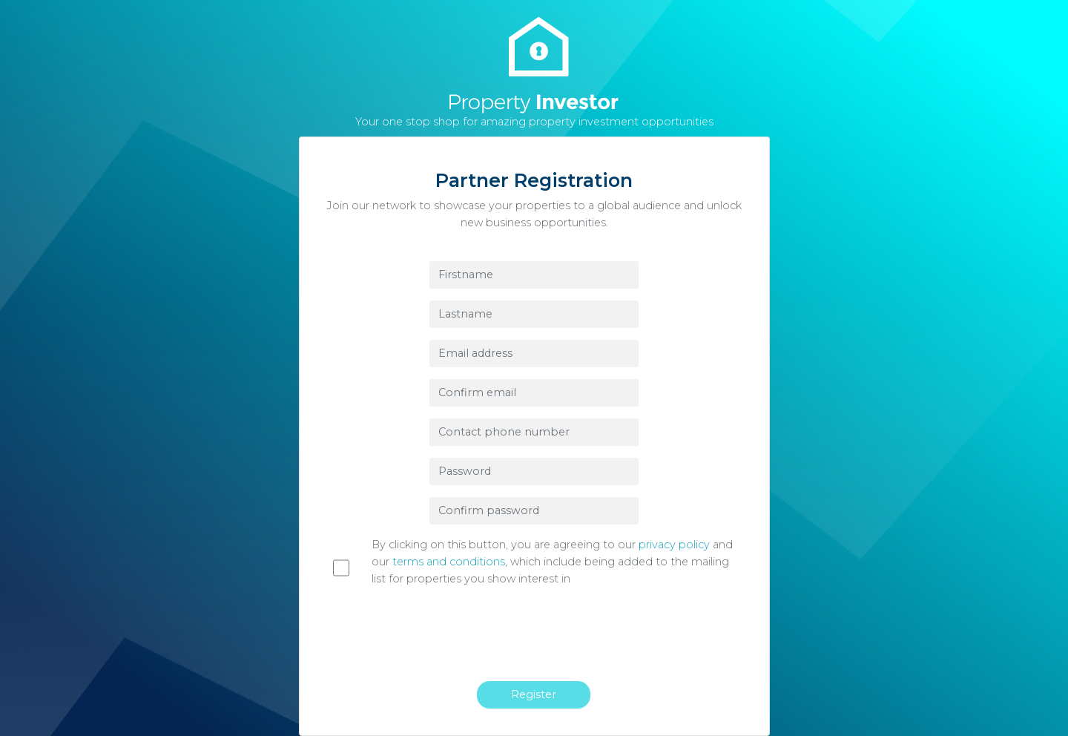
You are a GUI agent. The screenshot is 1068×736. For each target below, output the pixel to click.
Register (533, 694)
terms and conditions (448, 561)
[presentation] (542, 640)
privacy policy (674, 544)
